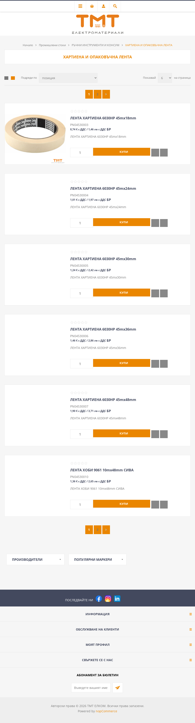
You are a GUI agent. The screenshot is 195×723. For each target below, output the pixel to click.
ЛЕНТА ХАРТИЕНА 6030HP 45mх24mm (103, 188)
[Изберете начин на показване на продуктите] (68, 78)
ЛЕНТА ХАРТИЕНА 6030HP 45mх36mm (103, 329)
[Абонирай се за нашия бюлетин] (91, 687)
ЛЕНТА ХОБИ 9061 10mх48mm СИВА (102, 470)
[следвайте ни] (117, 598)
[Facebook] (98, 598)
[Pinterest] (126, 598)
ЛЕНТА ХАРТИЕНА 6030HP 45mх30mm (103, 258)
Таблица (6, 78)
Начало (28, 45)
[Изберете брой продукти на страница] (165, 78)
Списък (13, 78)
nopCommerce (106, 711)
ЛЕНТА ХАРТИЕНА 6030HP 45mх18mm (103, 118)
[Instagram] (107, 598)
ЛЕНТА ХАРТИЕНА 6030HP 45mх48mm (103, 399)
